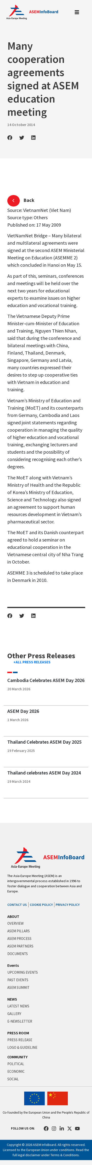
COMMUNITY (17, 1056)
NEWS (12, 999)
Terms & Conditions (65, 1155)
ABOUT (13, 916)
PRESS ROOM (18, 1032)
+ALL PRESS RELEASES (32, 662)
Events (13, 965)
